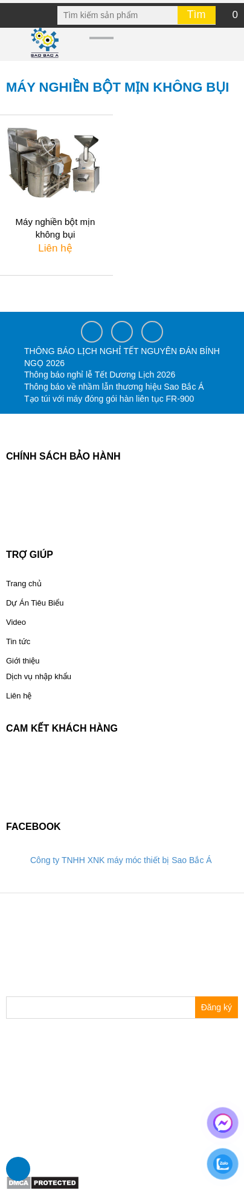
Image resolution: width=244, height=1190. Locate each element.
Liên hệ (18, 695)
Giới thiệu (22, 660)
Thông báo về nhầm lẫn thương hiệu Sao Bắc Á (114, 386)
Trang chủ (24, 583)
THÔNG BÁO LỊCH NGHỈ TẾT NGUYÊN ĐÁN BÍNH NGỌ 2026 (122, 357)
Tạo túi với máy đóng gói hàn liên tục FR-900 (109, 399)
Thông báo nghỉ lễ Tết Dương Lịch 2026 (99, 374)
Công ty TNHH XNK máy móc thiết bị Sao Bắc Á (121, 860)
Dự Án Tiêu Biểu (35, 602)
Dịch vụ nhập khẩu (38, 676)
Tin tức (18, 641)
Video (16, 622)
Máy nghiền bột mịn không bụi (55, 228)
